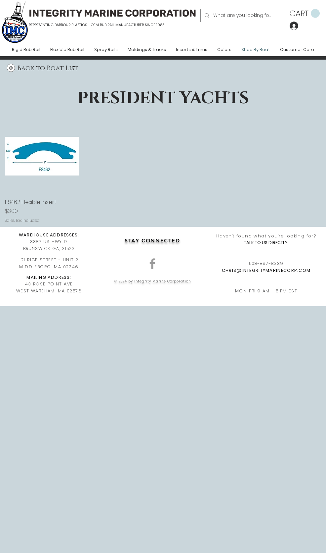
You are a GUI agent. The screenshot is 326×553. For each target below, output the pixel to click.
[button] (305, 13)
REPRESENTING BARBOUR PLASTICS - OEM (64, 24)
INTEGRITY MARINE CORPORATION (112, 13)
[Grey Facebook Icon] (152, 264)
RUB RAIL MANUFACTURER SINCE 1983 (132, 24)
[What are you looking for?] (242, 15)
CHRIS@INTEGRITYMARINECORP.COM (266, 270)
